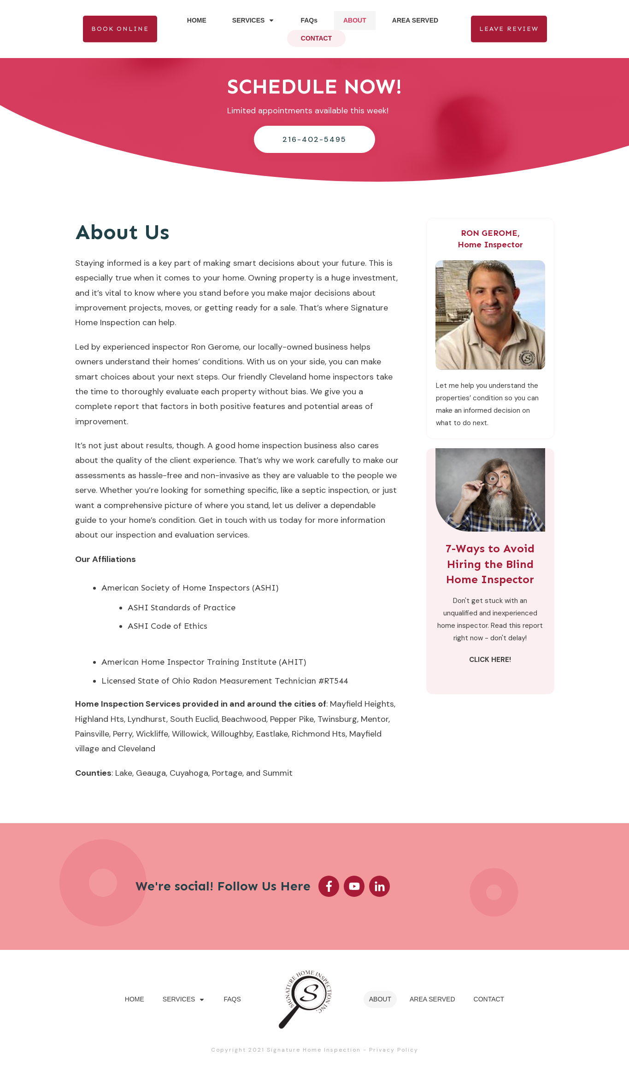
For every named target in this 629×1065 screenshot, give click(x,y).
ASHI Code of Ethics (167, 626)
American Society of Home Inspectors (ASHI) (190, 588)
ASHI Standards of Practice (181, 608)
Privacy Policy (393, 1049)
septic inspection (335, 490)
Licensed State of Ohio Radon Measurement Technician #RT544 (224, 681)
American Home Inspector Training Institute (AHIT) (203, 662)
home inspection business (287, 445)
